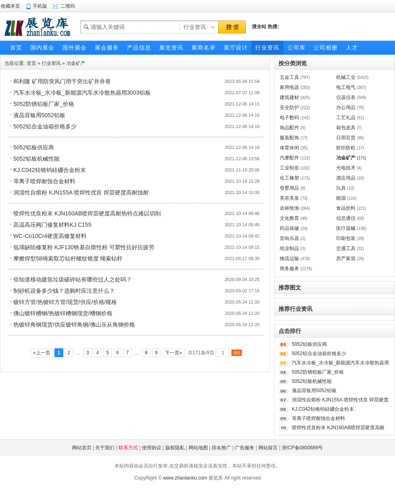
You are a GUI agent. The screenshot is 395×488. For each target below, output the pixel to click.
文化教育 (289, 218)
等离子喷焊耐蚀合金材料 (44, 181)
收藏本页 (10, 6)
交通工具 (346, 248)
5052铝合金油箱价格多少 (45, 126)
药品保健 (289, 228)
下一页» (173, 353)
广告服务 (244, 448)
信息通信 (346, 218)
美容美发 (289, 198)
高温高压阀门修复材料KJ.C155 (52, 224)
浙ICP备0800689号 (302, 448)
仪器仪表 (346, 97)
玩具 (341, 188)
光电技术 (346, 168)
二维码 (67, 6)
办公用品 (346, 107)
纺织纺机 (346, 148)
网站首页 (81, 448)
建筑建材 (289, 97)
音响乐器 (289, 238)
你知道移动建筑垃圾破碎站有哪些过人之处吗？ (72, 279)
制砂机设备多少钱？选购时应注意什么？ (64, 290)
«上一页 (42, 353)
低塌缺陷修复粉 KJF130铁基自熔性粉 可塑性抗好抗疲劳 (83, 247)
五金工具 (289, 77)
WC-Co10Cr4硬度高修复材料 (50, 236)
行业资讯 (51, 63)
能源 (341, 198)
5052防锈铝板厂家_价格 (43, 104)
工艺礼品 (346, 117)
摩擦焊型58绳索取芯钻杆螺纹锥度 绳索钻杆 (68, 258)
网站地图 (198, 448)
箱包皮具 (346, 127)
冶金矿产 (75, 63)
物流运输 (289, 258)
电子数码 (289, 117)
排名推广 (221, 448)
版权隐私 (175, 448)
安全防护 (289, 107)
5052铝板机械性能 (36, 158)
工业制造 (289, 168)
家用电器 (289, 87)
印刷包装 (346, 238)
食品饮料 (346, 208)
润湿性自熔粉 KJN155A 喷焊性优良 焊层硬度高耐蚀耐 (81, 192)
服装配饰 (289, 138)
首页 (31, 63)
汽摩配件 (289, 158)
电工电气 (346, 87)
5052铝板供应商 (33, 147)
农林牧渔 (289, 208)
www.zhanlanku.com (185, 478)
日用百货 (346, 138)
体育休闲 (289, 148)
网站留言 (268, 448)
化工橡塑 (289, 178)
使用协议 (151, 448)
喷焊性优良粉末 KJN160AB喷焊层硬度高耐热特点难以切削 (87, 213)
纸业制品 (289, 248)
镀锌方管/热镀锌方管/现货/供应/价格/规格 (65, 302)
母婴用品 (289, 188)
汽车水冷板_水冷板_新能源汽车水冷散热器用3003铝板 (82, 92)
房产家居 (346, 258)
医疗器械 (346, 228)
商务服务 (289, 268)
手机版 (40, 6)
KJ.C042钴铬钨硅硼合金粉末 (49, 170)
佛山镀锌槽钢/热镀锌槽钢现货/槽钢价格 (62, 313)
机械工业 (346, 77)
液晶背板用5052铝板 (39, 115)
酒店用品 (346, 178)
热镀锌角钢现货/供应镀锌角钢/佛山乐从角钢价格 (74, 324)
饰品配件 (289, 127)
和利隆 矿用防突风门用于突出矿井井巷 (62, 81)
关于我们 (104, 448)
